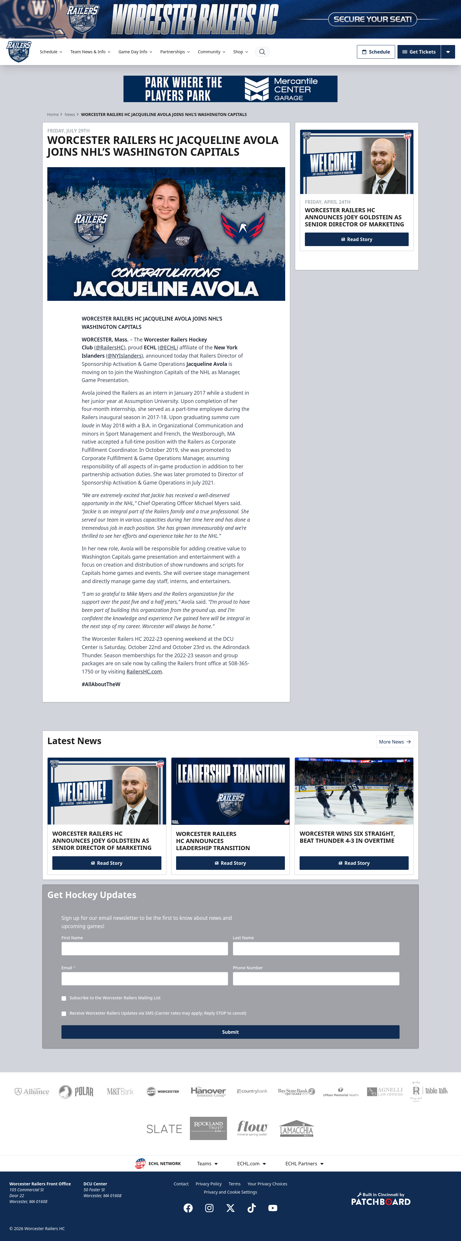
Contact (181, 1184)
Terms (234, 1184)
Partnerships (175, 51)
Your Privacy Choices (267, 1184)
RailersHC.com (144, 671)
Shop (241, 51)
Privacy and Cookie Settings (230, 1192)
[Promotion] (230, 19)
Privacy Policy (209, 1184)
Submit (230, 1032)
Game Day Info (135, 51)
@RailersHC (109, 347)
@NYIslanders (125, 355)
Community (212, 51)
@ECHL (167, 347)
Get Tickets (419, 52)
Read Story (356, 239)
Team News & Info (90, 51)
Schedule (52, 51)
